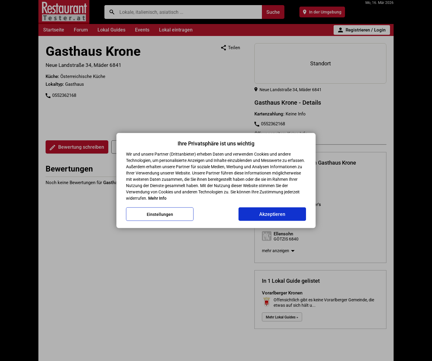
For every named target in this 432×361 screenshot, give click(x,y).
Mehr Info (157, 198)
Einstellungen (160, 214)
